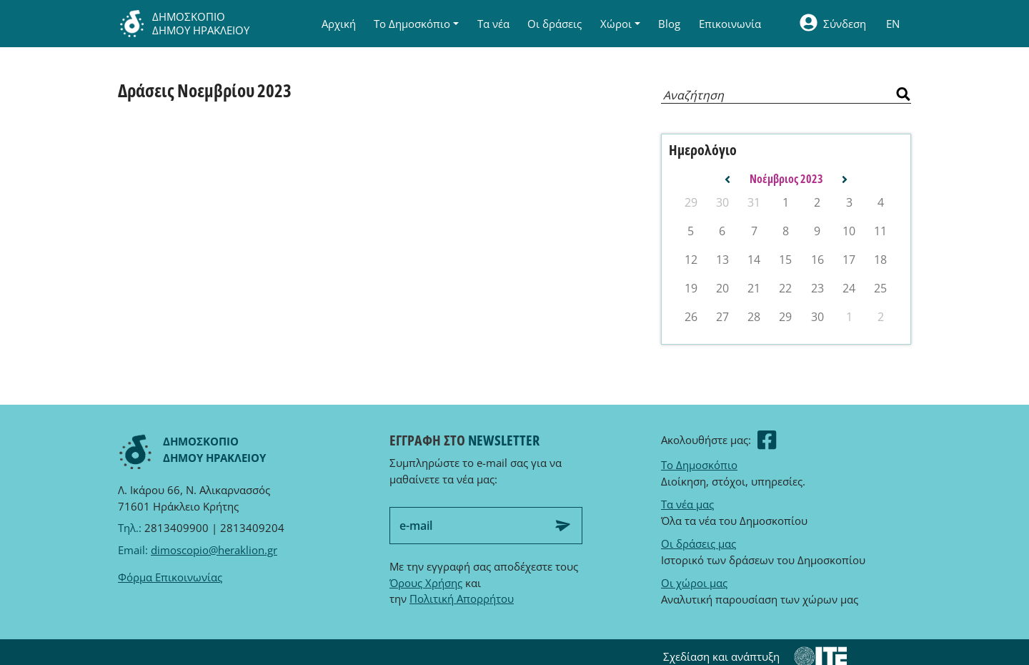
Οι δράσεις (554, 23)
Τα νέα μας (687, 504)
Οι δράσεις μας (698, 543)
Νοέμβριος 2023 (786, 179)
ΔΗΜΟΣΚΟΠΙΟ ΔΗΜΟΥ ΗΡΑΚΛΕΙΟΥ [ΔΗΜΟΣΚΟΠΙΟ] (183, 23)
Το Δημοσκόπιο (412, 23)
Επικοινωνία (730, 23)
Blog (669, 23)
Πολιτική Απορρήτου (461, 598)
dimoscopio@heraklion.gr (214, 550)
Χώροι (616, 23)
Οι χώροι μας (694, 583)
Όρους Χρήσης (425, 583)
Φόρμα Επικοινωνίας (170, 577)
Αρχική (339, 23)
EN (893, 23)
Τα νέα (493, 23)
